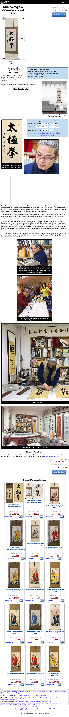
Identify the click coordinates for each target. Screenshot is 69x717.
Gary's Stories (31, 695)
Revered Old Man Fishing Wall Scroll (15, 632)
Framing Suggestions (22, 698)
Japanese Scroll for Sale (28, 704)
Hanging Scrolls (46, 701)
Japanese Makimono (35, 701)
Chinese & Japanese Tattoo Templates (11, 693)
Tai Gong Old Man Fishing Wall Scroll (54, 506)
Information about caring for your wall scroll (47, 133)
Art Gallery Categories (21, 689)
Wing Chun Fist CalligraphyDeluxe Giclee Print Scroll (34, 501)
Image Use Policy (16, 709)
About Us (16, 695)
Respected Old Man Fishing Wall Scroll (55, 590)
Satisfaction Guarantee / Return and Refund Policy (43, 709)
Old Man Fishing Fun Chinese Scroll (35, 673)
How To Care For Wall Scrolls (57, 691)
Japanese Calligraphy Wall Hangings (31, 703)
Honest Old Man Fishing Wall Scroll (34, 590)
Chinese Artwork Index (58, 703)
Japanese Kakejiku (24, 701)
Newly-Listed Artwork (33, 689)
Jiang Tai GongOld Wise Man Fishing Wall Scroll (16, 548)
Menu (64, 2)
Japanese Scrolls (46, 703)
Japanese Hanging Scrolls (14, 704)
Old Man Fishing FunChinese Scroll (53, 674)
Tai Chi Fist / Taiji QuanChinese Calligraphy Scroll (14, 505)
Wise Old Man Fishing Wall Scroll (55, 632)
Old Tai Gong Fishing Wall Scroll (35, 543)
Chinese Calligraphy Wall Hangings (10, 703)
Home (12, 689)
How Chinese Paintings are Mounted (39, 691)
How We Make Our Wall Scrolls (20, 691)
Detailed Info (9, 516)
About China (23, 695)
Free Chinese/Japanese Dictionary (52, 698)
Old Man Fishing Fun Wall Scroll (15, 673)
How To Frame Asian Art (35, 698)
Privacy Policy (25, 709)
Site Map (34, 706)
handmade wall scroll (52, 456)
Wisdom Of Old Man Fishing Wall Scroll (14, 590)
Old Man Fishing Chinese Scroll (53, 548)
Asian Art (3, 704)
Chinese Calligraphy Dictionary (9, 699)
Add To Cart (59, 14)
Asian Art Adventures (41, 695)
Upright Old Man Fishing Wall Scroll (35, 632)
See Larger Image (47, 135)
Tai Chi (8, 84)
